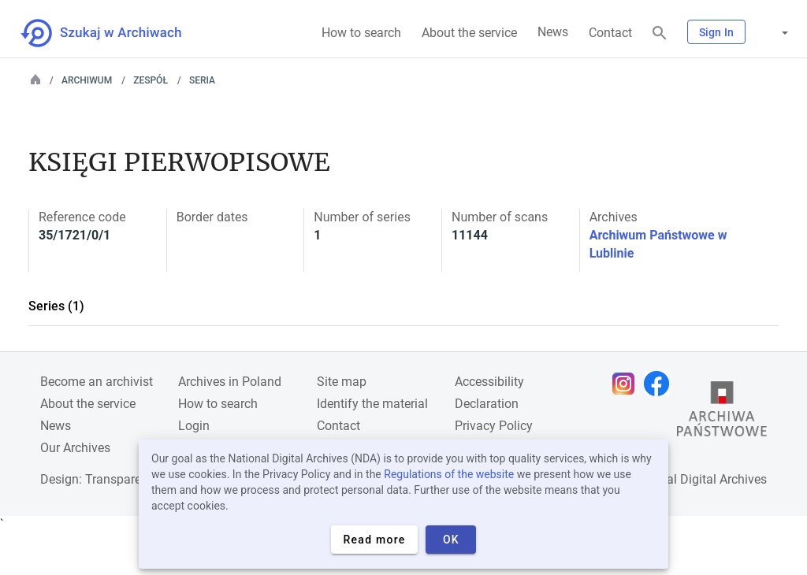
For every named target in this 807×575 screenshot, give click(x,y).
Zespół (150, 80)
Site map (341, 381)
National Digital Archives (698, 479)
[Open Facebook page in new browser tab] (660, 383)
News (552, 31)
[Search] (659, 33)
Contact (610, 32)
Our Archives (75, 447)
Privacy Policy (494, 425)
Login (194, 425)
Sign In (716, 32)
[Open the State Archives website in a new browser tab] (722, 412)
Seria (202, 80)
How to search (361, 32)
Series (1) (56, 306)
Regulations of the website (449, 474)
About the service (469, 32)
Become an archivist (96, 381)
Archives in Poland (229, 381)
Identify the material (372, 403)
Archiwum (86, 80)
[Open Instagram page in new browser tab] (627, 383)
